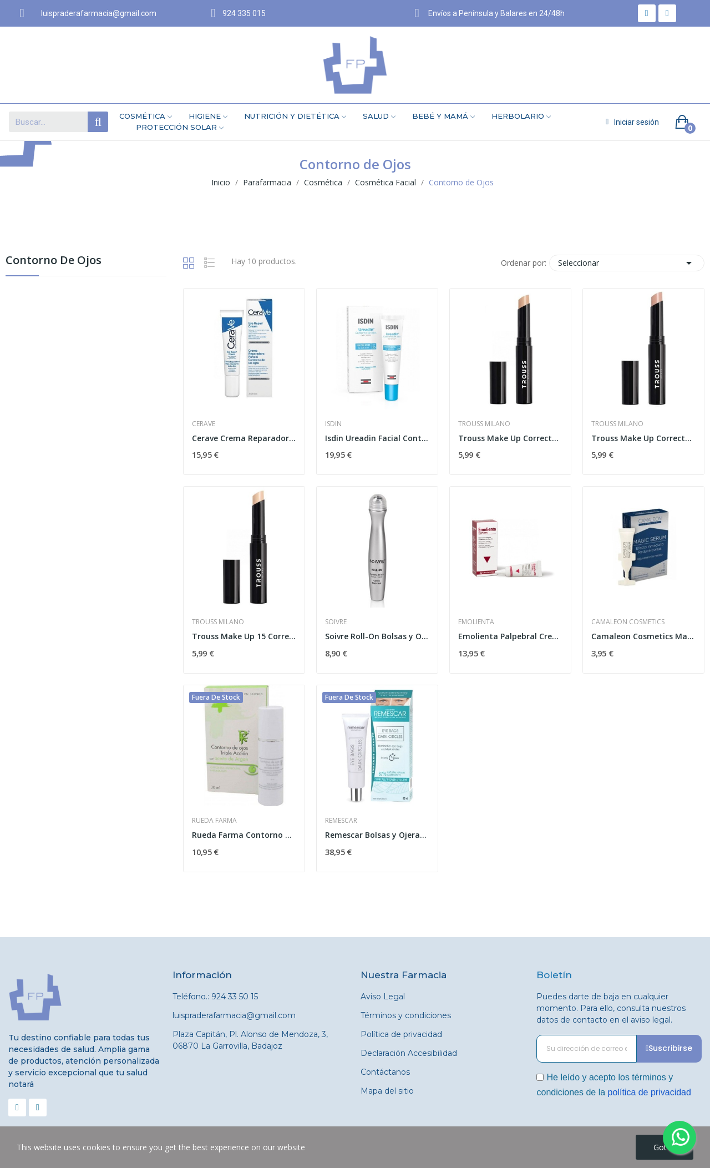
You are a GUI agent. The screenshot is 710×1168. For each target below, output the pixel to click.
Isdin (333, 424)
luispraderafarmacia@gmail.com (234, 1015)
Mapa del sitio (387, 1091)
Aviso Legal (383, 997)
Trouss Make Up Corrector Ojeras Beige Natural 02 (510, 438)
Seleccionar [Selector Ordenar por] (627, 263)
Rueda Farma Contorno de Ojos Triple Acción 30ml (244, 835)
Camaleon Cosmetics (628, 622)
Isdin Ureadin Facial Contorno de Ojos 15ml (377, 438)
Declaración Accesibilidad (409, 1053)
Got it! (664, 1147)
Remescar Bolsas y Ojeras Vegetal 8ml (377, 835)
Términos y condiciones (406, 1015)
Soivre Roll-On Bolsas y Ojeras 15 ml (377, 636)
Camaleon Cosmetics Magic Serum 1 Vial (643, 636)
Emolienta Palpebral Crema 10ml (510, 636)
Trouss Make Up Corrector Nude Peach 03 (643, 438)
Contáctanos (385, 1072)
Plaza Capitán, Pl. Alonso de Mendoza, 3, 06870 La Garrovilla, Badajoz (250, 1040)
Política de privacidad (401, 1034)
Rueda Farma (214, 820)
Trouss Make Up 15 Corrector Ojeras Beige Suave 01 (244, 636)
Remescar (341, 820)
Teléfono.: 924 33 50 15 (215, 997)
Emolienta (476, 622)
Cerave (203, 424)
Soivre (336, 622)
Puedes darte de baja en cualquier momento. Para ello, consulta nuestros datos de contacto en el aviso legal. (611, 1008)
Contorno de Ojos (54, 261)
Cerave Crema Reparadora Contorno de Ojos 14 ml (244, 438)
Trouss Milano (484, 424)
